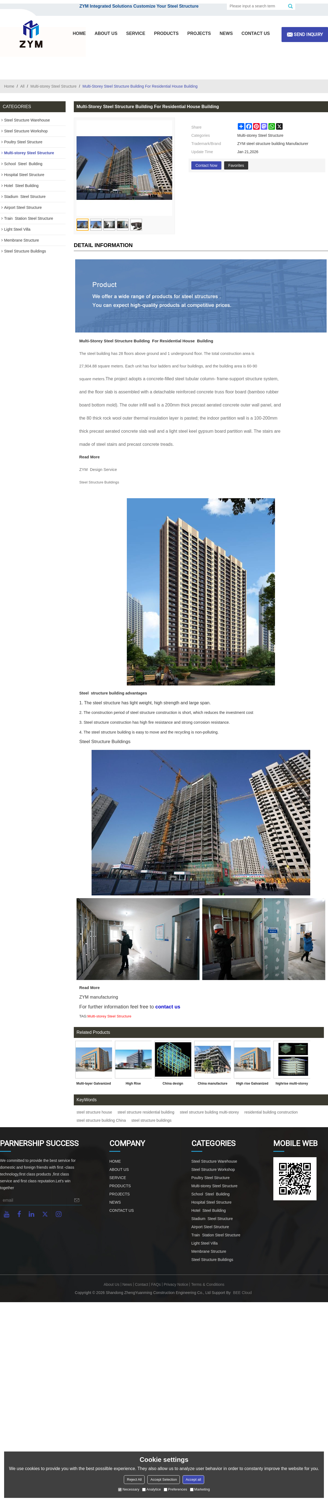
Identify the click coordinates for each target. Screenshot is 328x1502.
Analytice (151, 1489)
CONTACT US (256, 33)
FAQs (156, 1284)
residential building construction (271, 1112)
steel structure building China (101, 1120)
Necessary (128, 1489)
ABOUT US (106, 33)
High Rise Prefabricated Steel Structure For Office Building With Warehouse (133, 1085)
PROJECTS (199, 33)
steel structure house (94, 1112)
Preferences (175, 1489)
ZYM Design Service (98, 469)
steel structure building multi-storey (209, 1112)
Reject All (134, 1479)
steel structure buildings (151, 1120)
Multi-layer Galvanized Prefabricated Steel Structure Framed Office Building (93, 1085)
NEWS (226, 33)
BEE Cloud (242, 1293)
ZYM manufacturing (98, 997)
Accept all (193, 1479)
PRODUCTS (166, 33)
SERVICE (135, 33)
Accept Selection (163, 1479)
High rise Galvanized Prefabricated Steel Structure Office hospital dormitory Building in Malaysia (252, 1085)
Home (9, 86)
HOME (79, 33)
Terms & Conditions (207, 1284)
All (22, 86)
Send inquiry (308, 34)
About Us (111, 1284)
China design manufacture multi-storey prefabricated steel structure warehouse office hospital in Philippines (173, 1085)
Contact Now (206, 165)
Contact (141, 1284)
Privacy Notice (176, 1284)
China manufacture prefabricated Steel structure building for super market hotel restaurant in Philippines (212, 1085)
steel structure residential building (146, 1112)
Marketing (200, 1489)
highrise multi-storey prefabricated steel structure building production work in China (292, 1085)
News (127, 1284)
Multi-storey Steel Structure (53, 86)
